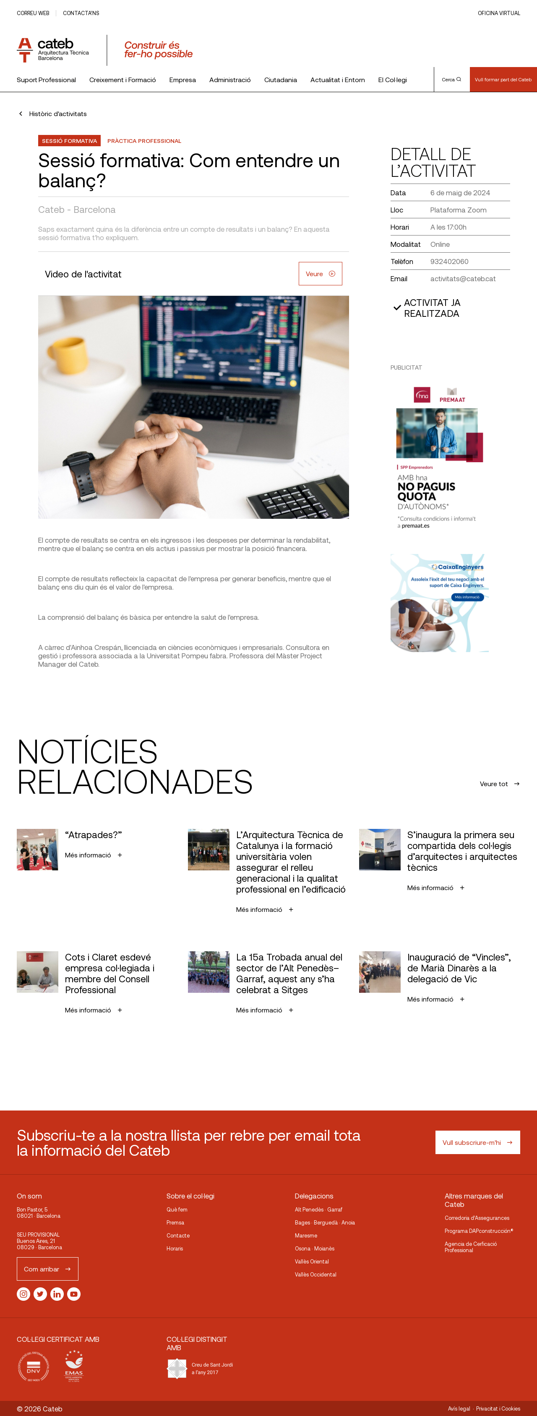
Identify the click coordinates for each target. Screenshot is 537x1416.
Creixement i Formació (122, 79)
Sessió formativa (69, 140)
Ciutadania (280, 79)
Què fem (177, 1209)
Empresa (182, 79)
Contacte (178, 1235)
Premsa (175, 1222)
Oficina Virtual (499, 13)
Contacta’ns (81, 13)
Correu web (33, 13)
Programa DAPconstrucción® (479, 1231)
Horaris (175, 1248)
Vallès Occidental (315, 1274)
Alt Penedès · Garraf (318, 1209)
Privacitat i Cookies (498, 1408)
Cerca (451, 79)
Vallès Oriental (312, 1261)
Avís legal (459, 1408)
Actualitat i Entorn (337, 79)
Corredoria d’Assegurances (477, 1218)
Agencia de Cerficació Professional (471, 1247)
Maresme (306, 1235)
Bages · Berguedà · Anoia (325, 1222)
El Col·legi (392, 79)
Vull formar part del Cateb (503, 79)
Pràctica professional (144, 140)
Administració (230, 79)
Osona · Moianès (314, 1248)
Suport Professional (46, 79)
